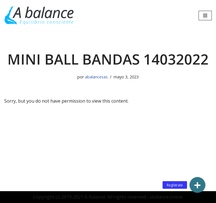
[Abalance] (39, 15)
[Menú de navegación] (205, 15)
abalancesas (96, 77)
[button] (197, 185)
